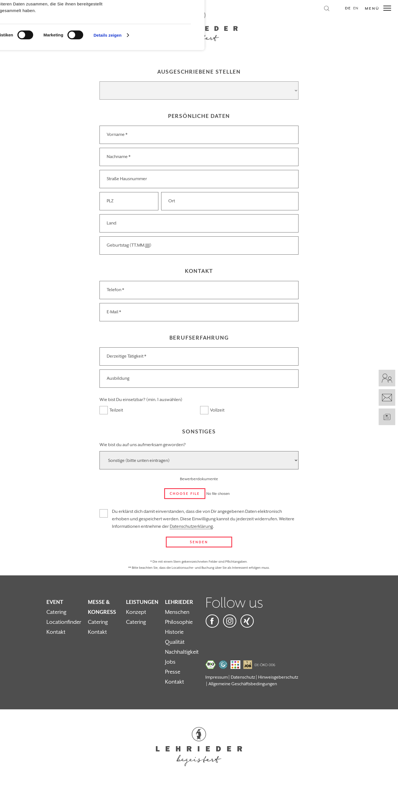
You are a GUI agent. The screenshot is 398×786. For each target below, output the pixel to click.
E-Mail (114, 311)
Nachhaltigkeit (182, 652)
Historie (174, 632)
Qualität (175, 642)
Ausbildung (118, 378)
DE (348, 8)
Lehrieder (179, 602)
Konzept (136, 612)
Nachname (118, 156)
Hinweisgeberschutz (278, 677)
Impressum (216, 677)
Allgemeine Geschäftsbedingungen (242, 683)
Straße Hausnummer (127, 178)
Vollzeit (217, 410)
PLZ (110, 200)
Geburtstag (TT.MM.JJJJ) (129, 245)
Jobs (170, 662)
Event (54, 602)
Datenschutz (243, 677)
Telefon (115, 289)
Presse (172, 672)
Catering (56, 612)
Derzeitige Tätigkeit (126, 356)
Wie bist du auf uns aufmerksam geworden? (143, 444)
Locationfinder (63, 622)
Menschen (177, 612)
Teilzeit (116, 410)
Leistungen (142, 602)
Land (111, 223)
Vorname (117, 134)
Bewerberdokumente (199, 479)
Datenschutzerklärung (191, 526)
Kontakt (56, 632)
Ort (171, 200)
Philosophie (179, 622)
